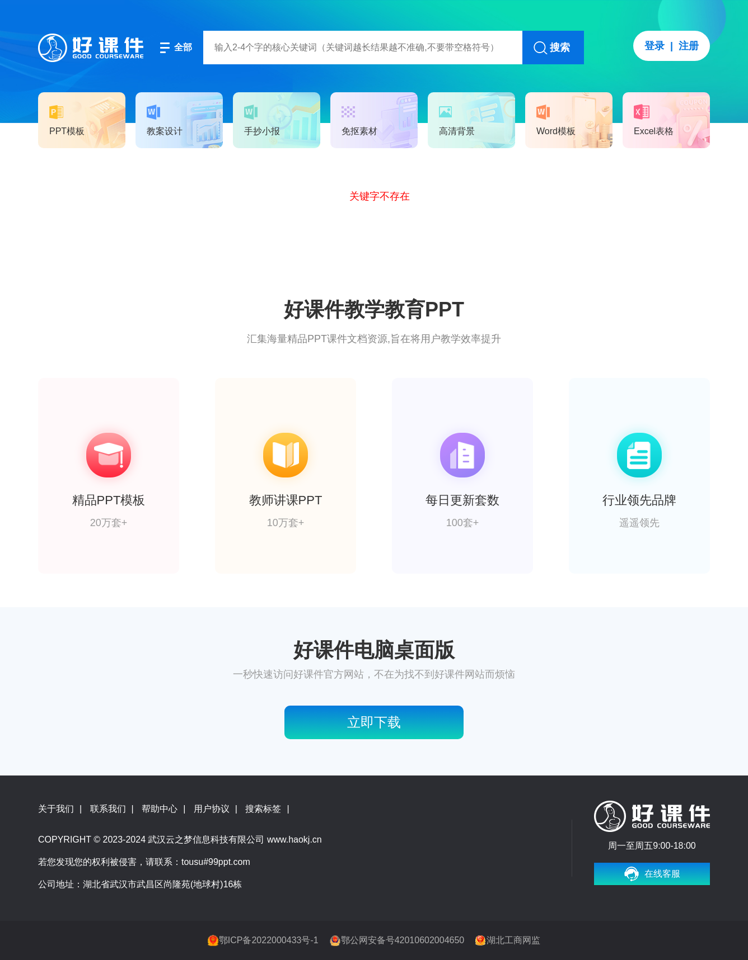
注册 (689, 45)
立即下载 (374, 722)
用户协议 (212, 809)
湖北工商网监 (513, 940)
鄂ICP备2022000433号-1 (269, 940)
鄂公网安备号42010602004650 (403, 940)
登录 (654, 45)
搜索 (560, 47)
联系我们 (108, 809)
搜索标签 (263, 809)
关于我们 (56, 809)
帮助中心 (159, 809)
